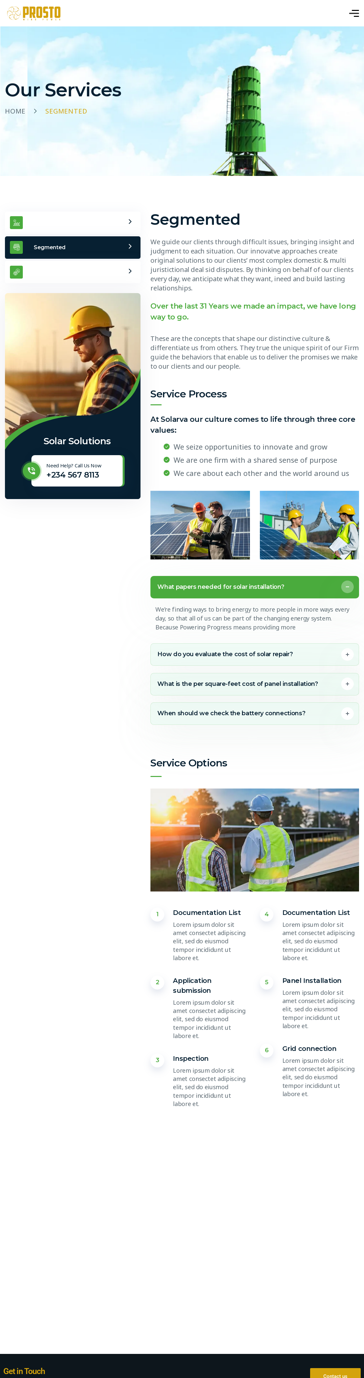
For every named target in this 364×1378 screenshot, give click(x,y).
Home (15, 111)
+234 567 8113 (72, 475)
